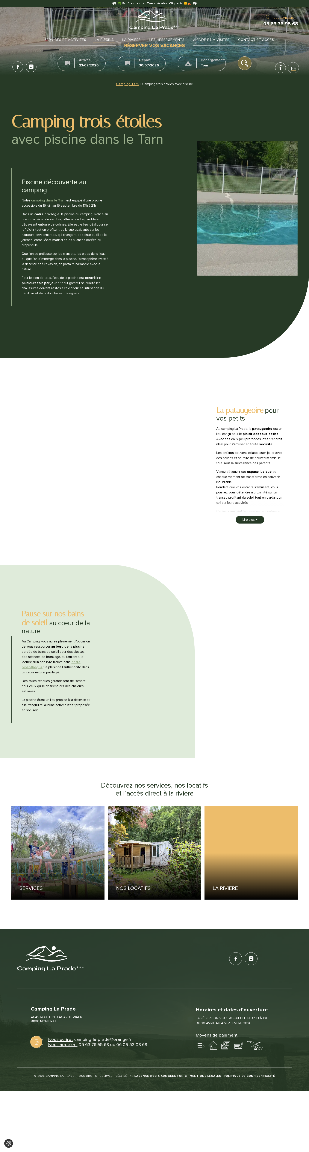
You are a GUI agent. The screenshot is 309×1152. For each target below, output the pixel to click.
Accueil (35, 39)
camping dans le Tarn (48, 200)
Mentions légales (206, 1075)
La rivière (131, 40)
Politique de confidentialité (249, 1075)
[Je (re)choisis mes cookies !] (8, 1143)
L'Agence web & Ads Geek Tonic (160, 1075)
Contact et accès (256, 40)
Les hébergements (167, 40)
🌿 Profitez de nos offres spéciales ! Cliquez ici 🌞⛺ (154, 3)
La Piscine (104, 40)
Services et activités (65, 40)
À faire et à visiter (211, 40)
